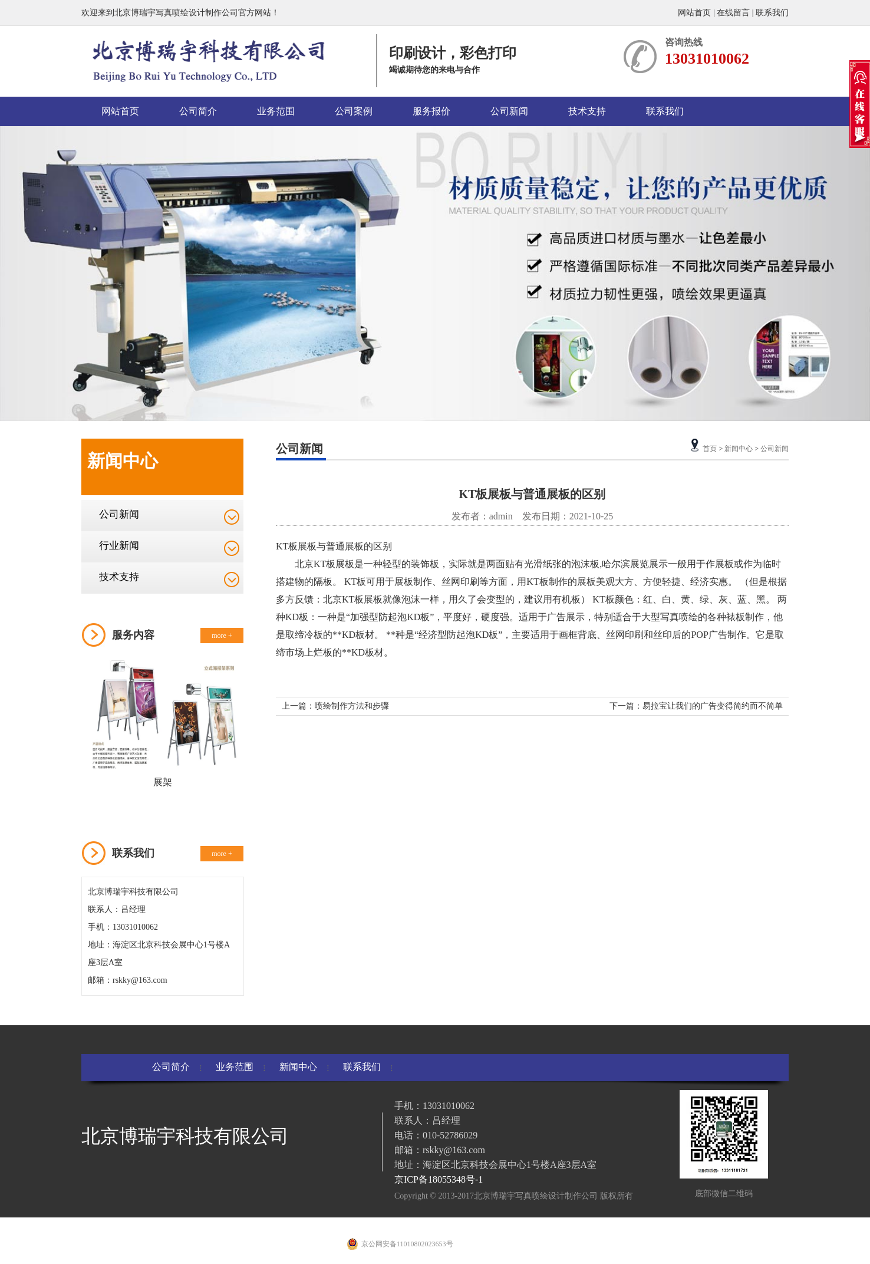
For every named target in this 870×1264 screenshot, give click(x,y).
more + (222, 635)
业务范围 (276, 111)
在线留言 (733, 12)
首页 (710, 449)
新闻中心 (738, 449)
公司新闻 (509, 111)
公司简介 (198, 111)
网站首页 (695, 12)
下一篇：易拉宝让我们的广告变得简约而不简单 (696, 706)
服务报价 (431, 111)
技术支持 (587, 111)
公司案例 (354, 111)
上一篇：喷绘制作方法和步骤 (335, 706)
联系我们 (772, 12)
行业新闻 (119, 545)
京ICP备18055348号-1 (438, 1179)
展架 (162, 782)
